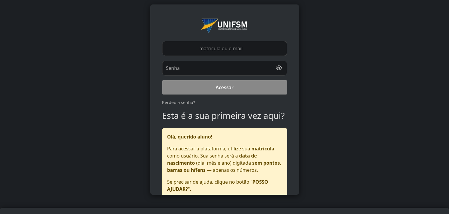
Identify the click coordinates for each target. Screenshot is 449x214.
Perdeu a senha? (178, 102)
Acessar (224, 87)
